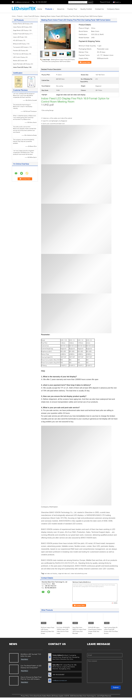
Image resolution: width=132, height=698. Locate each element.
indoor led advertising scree (79, 573)
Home (39, 9)
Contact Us (99, 9)
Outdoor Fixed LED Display (21, 34)
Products (48, 9)
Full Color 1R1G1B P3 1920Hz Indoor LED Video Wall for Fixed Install (63, 630)
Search (90, 2)
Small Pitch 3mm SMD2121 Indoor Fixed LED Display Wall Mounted (79, 630)
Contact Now (86, 62)
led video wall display (51, 573)
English (118, 2)
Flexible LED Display (19, 50)
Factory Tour (72, 9)
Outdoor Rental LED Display (21, 23)
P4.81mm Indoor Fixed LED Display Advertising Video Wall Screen (47, 630)
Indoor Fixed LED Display (31, 16)
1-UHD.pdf (47, 104)
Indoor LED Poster (18, 37)
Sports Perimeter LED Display (21, 64)
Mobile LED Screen (18, 60)
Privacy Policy (25, 696)
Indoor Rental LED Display (21, 27)
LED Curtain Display (19, 57)
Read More (24, 659)
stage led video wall (64, 573)
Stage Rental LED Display (20, 30)
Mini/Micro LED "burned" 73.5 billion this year (31, 655)
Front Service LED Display (20, 54)
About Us (60, 9)
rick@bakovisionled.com (22, 2)
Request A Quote (105, 2)
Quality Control (86, 9)
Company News (113, 9)
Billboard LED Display (19, 44)
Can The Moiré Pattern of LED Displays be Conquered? (31, 666)
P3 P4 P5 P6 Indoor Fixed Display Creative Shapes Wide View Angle (95, 630)
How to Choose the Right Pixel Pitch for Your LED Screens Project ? (31, 678)
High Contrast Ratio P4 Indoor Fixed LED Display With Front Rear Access (111, 630)
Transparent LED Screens (20, 47)
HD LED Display (18, 40)
